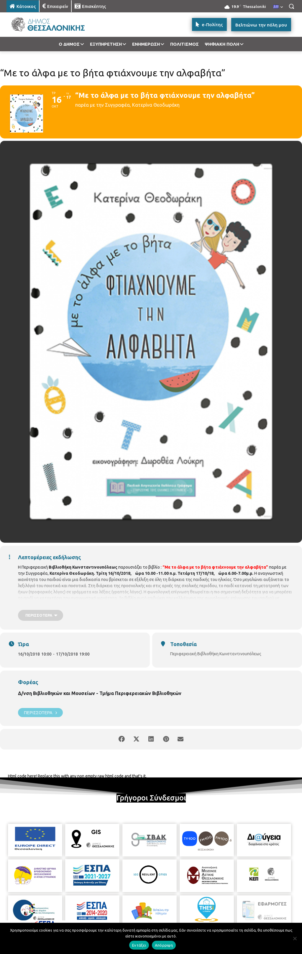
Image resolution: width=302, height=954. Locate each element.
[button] (291, 6)
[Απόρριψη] (295, 938)
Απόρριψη (164, 945)
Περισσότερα (40, 712)
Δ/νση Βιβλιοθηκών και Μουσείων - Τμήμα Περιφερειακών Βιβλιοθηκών (99, 693)
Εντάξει (139, 945)
